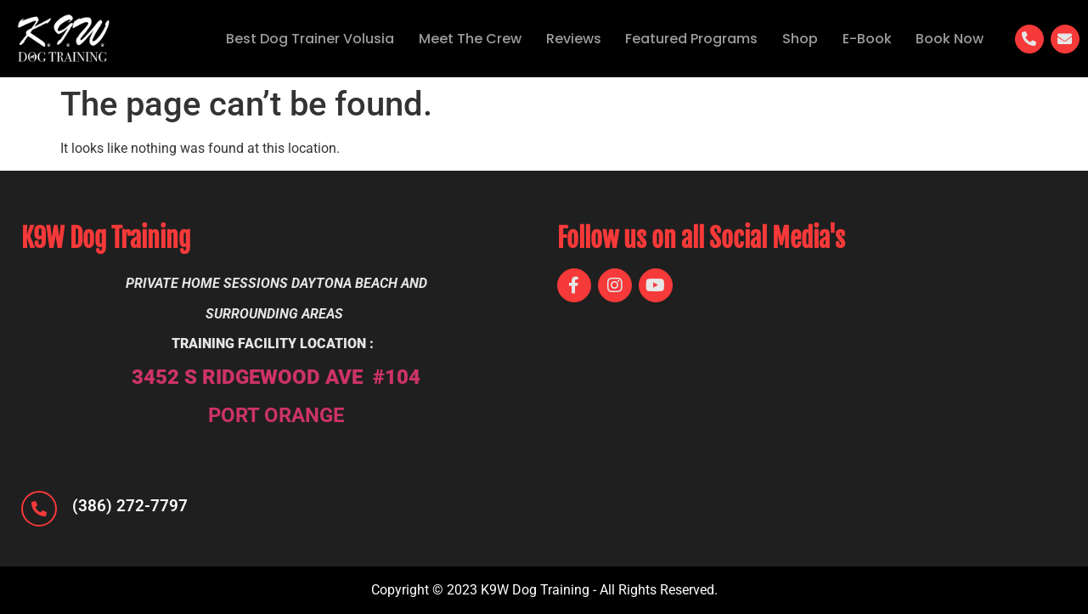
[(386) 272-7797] (39, 509)
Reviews (564, 38)
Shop (795, 38)
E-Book (863, 38)
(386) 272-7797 (130, 505)
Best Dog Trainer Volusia (297, 38)
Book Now (949, 38)
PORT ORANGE (276, 415)
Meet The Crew (459, 38)
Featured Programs (684, 38)
